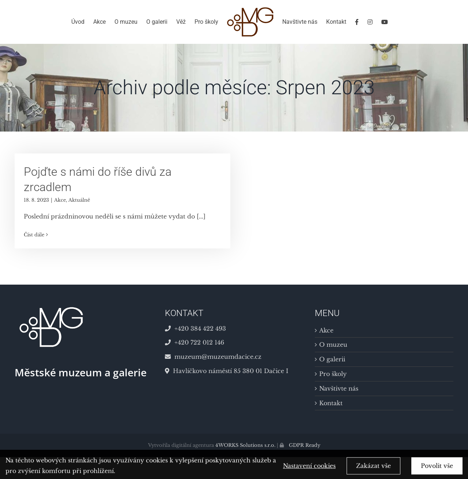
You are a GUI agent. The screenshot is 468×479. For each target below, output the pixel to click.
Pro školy (333, 373)
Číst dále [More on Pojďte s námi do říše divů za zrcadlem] (34, 235)
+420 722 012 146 (194, 342)
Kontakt (331, 403)
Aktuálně (79, 200)
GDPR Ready (303, 445)
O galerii (332, 359)
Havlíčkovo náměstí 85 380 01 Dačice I (226, 371)
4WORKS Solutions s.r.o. (245, 445)
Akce (60, 200)
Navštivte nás (338, 388)
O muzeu (333, 344)
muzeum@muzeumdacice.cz (213, 356)
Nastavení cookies (309, 468)
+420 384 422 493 (195, 328)
